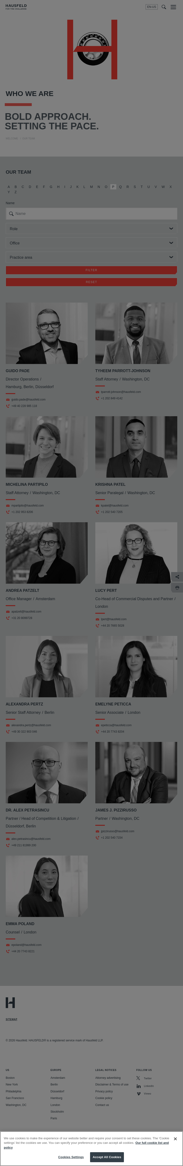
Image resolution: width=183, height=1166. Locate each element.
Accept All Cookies (107, 1160)
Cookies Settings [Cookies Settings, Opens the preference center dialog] (71, 1160)
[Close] (175, 1142)
